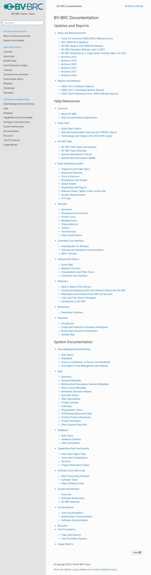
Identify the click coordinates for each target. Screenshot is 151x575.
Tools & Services (70, 176)
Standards (66, 358)
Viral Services (68, 231)
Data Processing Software (75, 476)
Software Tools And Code (16, 122)
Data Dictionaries (70, 443)
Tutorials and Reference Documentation (82, 250)
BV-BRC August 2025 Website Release (82, 45)
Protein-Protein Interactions (76, 417)
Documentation (11, 131)
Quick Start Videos (71, 128)
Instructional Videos (13, 79)
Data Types (67, 354)
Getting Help (68, 334)
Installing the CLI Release (75, 246)
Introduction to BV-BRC (73, 301)
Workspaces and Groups (74, 180)
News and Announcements (17, 36)
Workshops (9, 88)
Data (6, 108)
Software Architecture (73, 498)
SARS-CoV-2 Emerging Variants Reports (82, 90)
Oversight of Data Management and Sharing (84, 365)
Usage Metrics (11, 145)
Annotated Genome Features (76, 391)
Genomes (66, 376)
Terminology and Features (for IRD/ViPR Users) (86, 136)
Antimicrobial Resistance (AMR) (78, 158)
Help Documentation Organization (79, 117)
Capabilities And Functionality (18, 117)
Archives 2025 (69, 56)
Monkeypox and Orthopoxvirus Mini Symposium (86, 294)
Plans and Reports (71, 534)
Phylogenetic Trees (71, 409)
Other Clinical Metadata (73, 387)
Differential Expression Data (76, 413)
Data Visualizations (71, 235)
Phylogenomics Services (74, 213)
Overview (8, 52)
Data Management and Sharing (19, 104)
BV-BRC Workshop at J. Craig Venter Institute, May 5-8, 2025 (93, 53)
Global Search (68, 183)
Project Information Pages (75, 465)
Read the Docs (109, 569)
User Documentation (72, 512)
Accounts (8, 136)
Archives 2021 (69, 71)
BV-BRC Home (19, 13)
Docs (32, 13)
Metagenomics (69, 220)
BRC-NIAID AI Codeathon (74, 42)
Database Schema (71, 439)
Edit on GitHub (135, 6)
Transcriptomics (69, 224)
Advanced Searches (72, 172)
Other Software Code (72, 483)
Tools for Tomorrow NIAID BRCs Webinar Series (87, 38)
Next (137, 552)
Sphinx (68, 569)
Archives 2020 (69, 75)
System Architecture (14, 126)
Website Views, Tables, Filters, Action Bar (83, 191)
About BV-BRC (69, 113)
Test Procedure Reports (74, 538)
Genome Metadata (71, 380)
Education (8, 92)
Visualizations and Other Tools (77, 272)
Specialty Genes (70, 395)
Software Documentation (74, 520)
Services (66, 461)
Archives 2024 (69, 60)
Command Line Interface (16, 74)
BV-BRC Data (10, 61)
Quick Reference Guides (15, 65)
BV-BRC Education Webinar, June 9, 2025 (83, 49)
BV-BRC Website (70, 501)
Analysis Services (71, 268)
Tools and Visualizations (74, 457)
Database (8, 113)
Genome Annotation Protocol (76, 154)
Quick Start (9, 56)
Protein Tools (68, 216)
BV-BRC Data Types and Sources (78, 147)
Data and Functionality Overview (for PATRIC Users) (88, 132)
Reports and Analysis (14, 40)
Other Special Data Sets (74, 424)
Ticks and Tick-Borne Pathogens (78, 297)
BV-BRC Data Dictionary (74, 150)
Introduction (67, 323)
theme (83, 569)
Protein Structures (71, 420)
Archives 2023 (69, 64)
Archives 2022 (69, 67)
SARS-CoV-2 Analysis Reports (77, 86)
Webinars (8, 83)
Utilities (65, 227)
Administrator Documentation (76, 516)
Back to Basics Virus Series (76, 286)
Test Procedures (12, 140)
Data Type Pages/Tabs (73, 454)
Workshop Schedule (72, 312)
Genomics (66, 209)
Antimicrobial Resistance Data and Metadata (85, 384)
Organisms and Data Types (75, 169)
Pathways (66, 406)
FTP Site (66, 198)
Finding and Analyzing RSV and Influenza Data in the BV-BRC (93, 290)
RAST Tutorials (69, 253)
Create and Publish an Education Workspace (84, 327)
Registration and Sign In (74, 187)
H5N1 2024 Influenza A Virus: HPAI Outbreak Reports (89, 93)
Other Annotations (70, 398)
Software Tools (69, 479)
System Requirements (73, 194)
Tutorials (8, 70)
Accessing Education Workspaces (79, 330)
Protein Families (70, 402)
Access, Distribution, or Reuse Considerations (85, 362)
